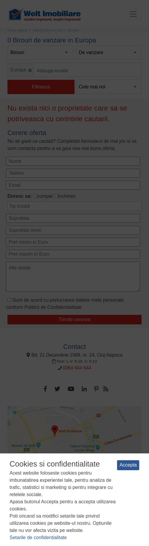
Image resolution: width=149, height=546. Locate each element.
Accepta (128, 464)
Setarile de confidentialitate (38, 537)
